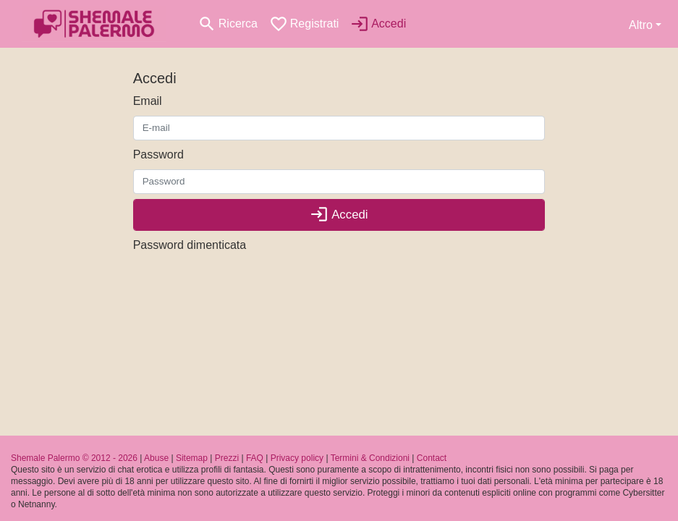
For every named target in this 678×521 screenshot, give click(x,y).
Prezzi (227, 458)
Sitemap (192, 458)
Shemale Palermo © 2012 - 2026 (74, 458)
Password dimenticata (190, 245)
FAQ (254, 458)
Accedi (339, 214)
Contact (431, 458)
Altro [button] (641, 25)
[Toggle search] (227, 24)
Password (158, 154)
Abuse (156, 458)
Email (147, 101)
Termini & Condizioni (370, 458)
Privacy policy (297, 458)
